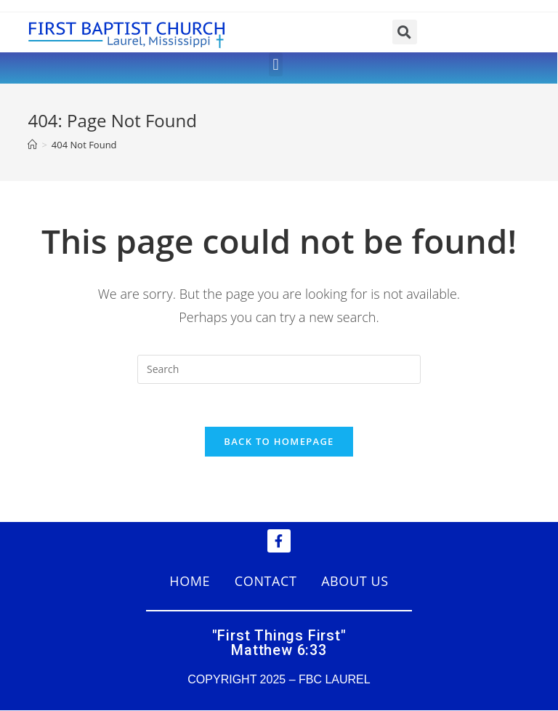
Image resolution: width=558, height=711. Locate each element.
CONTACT (266, 581)
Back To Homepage (278, 442)
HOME (189, 581)
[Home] (32, 144)
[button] (276, 64)
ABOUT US (355, 581)
